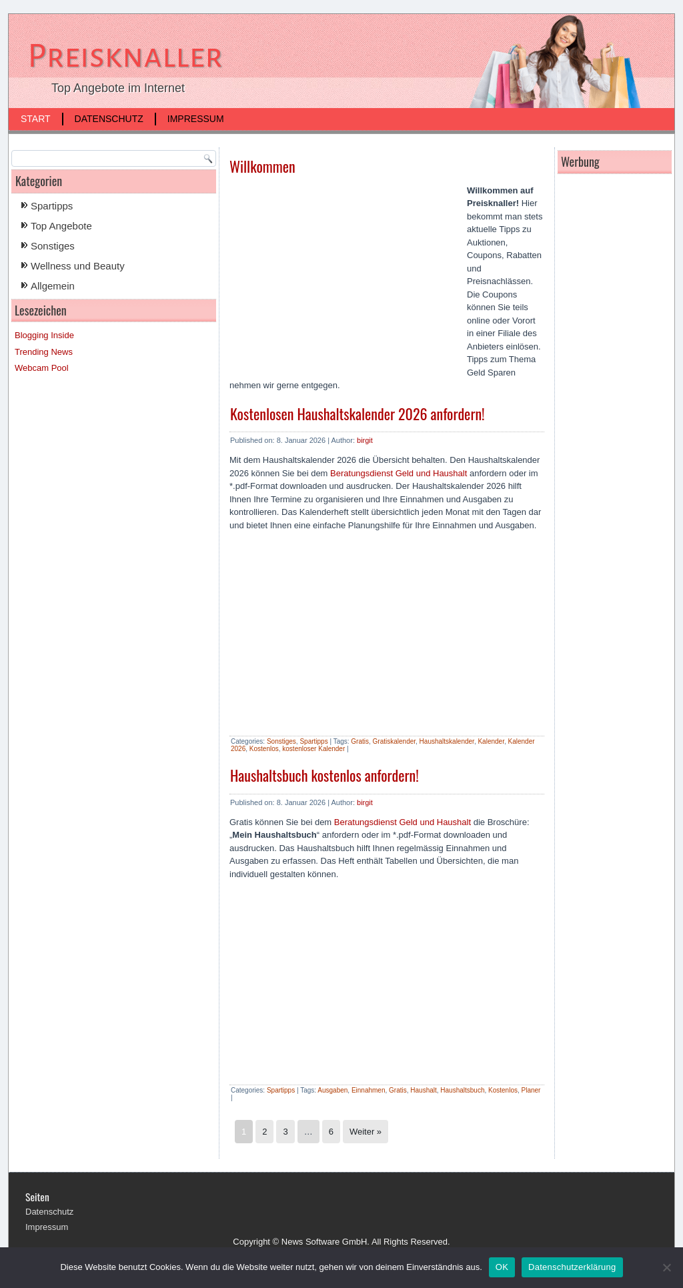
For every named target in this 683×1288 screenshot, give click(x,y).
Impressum (195, 118)
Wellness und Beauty (78, 265)
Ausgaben (332, 1090)
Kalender (491, 741)
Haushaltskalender (447, 741)
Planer (531, 1090)
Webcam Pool (42, 368)
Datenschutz (109, 118)
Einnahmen (369, 1090)
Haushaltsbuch (462, 1090)
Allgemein (53, 285)
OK (502, 1267)
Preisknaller (125, 56)
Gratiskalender (394, 741)
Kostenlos (264, 748)
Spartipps (52, 205)
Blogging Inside (44, 335)
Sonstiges (53, 245)
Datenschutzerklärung (572, 1267)
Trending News (44, 352)
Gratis (360, 741)
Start (36, 118)
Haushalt (423, 1090)
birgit (365, 440)
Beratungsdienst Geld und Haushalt (398, 473)
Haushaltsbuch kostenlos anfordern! (324, 775)
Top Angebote (61, 225)
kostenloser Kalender (313, 748)
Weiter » (366, 1132)
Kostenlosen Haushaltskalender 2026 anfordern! (357, 413)
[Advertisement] (341, 280)
